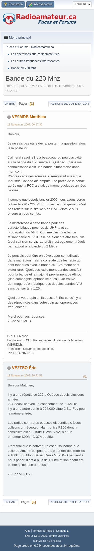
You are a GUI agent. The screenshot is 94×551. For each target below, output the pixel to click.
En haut (11, 501)
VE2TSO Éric (24, 368)
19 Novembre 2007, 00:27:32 (24, 124)
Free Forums (54, 540)
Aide (28, 530)
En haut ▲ (62, 530)
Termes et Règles (43, 530)
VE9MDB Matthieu (29, 117)
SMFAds (37, 540)
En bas (10, 103)
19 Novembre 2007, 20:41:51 (24, 375)
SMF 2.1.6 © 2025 (36, 535)
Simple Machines (59, 535)
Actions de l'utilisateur (70, 103)
